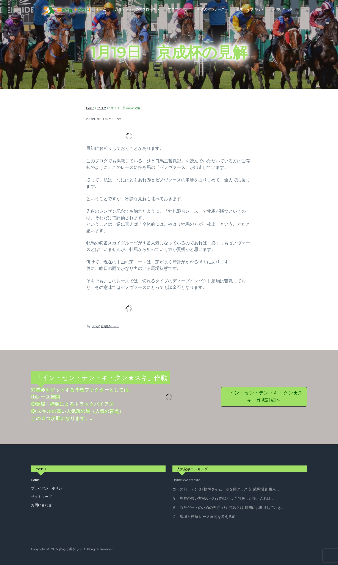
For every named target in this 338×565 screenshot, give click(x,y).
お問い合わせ (41, 505)
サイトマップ (41, 497)
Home (35, 480)
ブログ (96, 326)
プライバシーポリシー (48, 488)
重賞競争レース (110, 326)
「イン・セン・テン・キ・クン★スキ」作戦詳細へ (264, 396)
